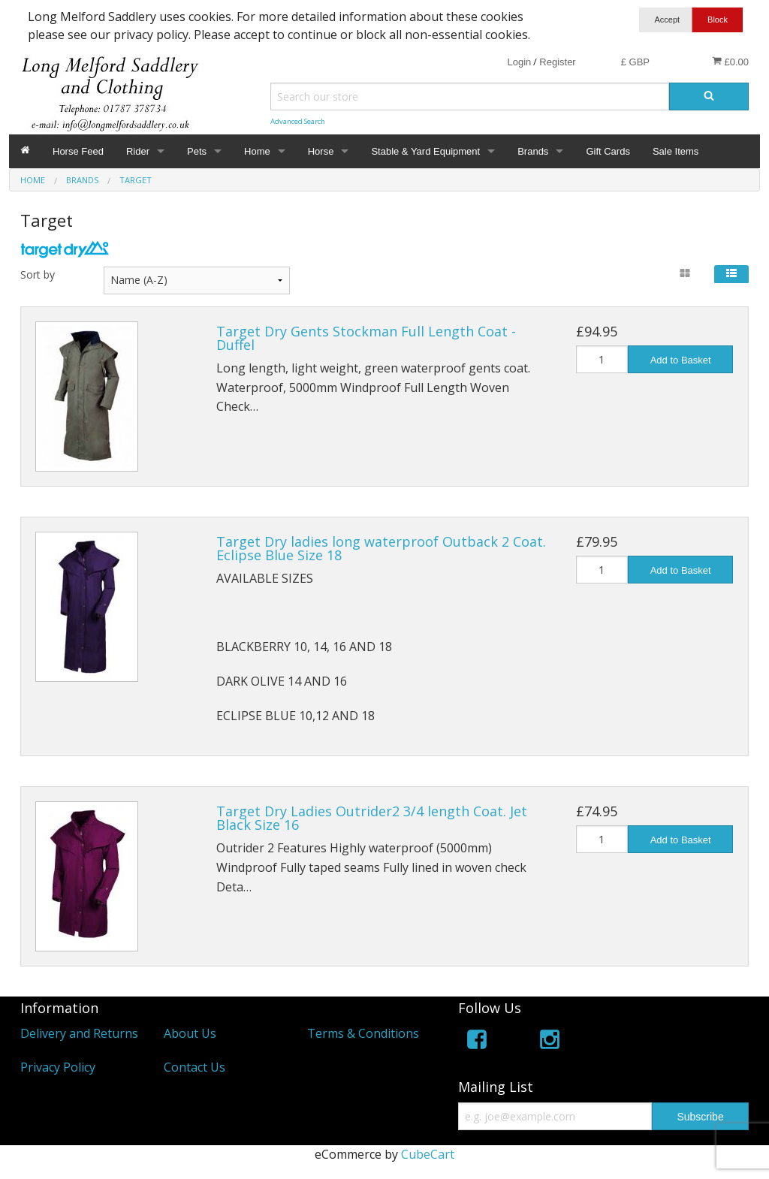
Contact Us (194, 1067)
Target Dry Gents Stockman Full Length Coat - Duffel (366, 338)
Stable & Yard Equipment (425, 151)
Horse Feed (78, 151)
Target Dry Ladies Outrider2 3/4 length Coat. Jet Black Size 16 (371, 818)
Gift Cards (608, 151)
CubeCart (427, 1154)
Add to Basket (680, 360)
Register (557, 62)
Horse (321, 151)
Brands (532, 151)
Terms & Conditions (363, 1033)
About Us (190, 1033)
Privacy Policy (57, 1067)
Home (257, 151)
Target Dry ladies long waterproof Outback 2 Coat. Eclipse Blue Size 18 (381, 548)
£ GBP (635, 62)
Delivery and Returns (79, 1033)
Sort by (37, 274)
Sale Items (675, 151)
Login (519, 62)
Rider (137, 151)
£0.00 (730, 62)
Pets (197, 151)
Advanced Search (297, 121)
